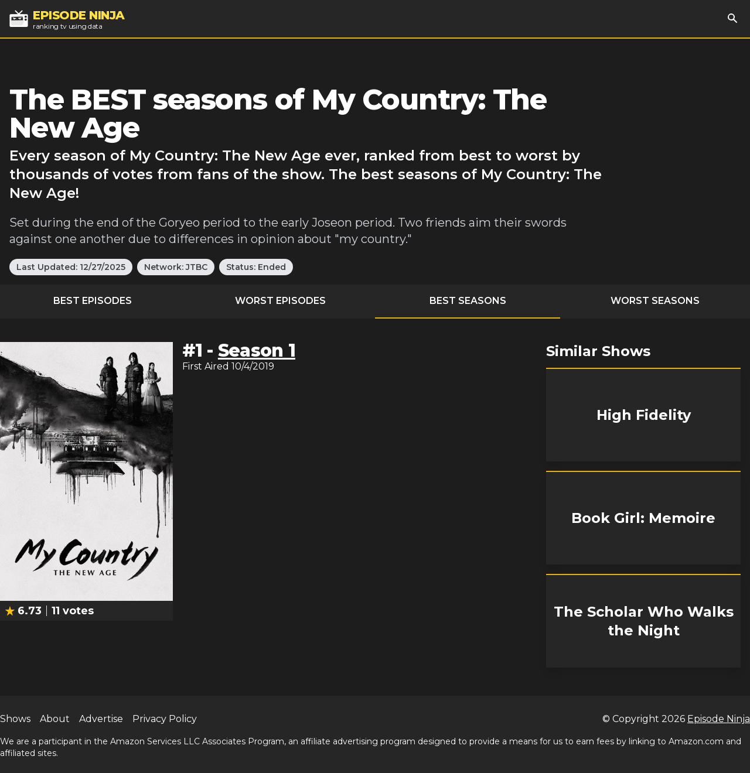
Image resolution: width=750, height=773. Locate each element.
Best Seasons (467, 300)
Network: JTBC (175, 267)
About (55, 718)
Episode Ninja (718, 718)
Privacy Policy (164, 718)
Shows (15, 718)
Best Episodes (92, 300)
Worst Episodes (280, 300)
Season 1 (256, 350)
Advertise (101, 718)
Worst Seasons (655, 300)
